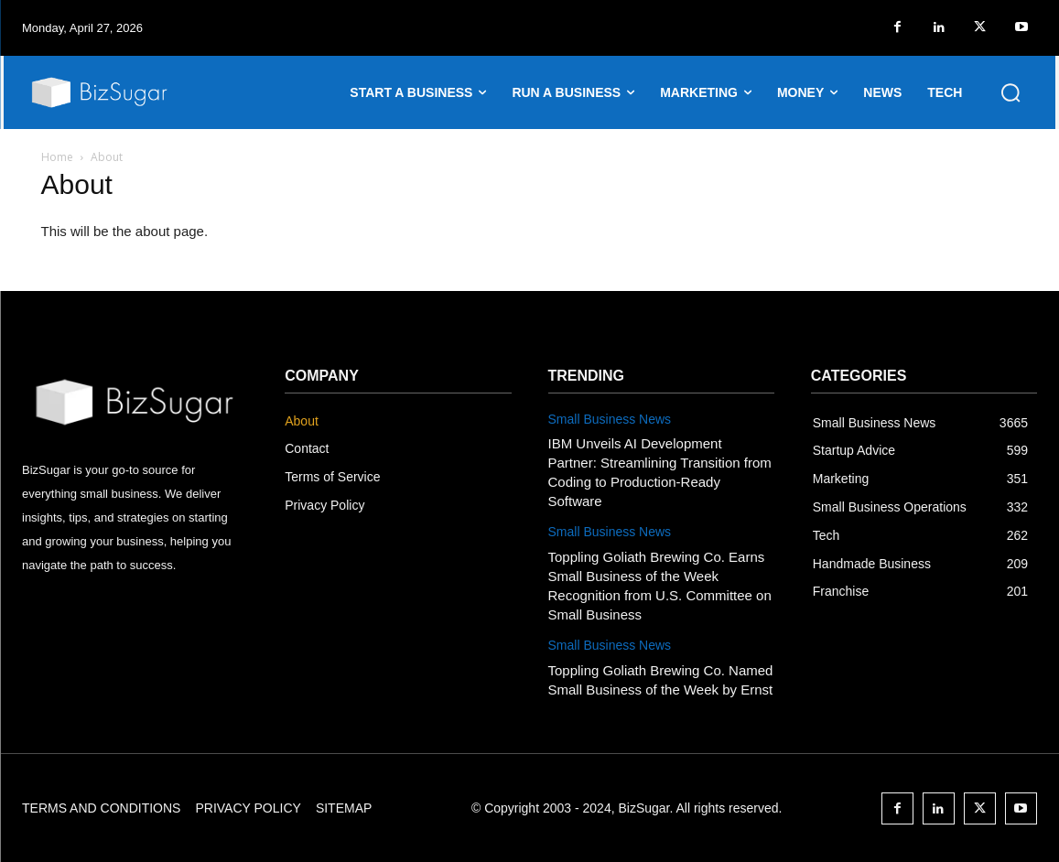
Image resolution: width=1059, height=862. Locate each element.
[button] (1010, 92)
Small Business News (610, 419)
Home (57, 157)
